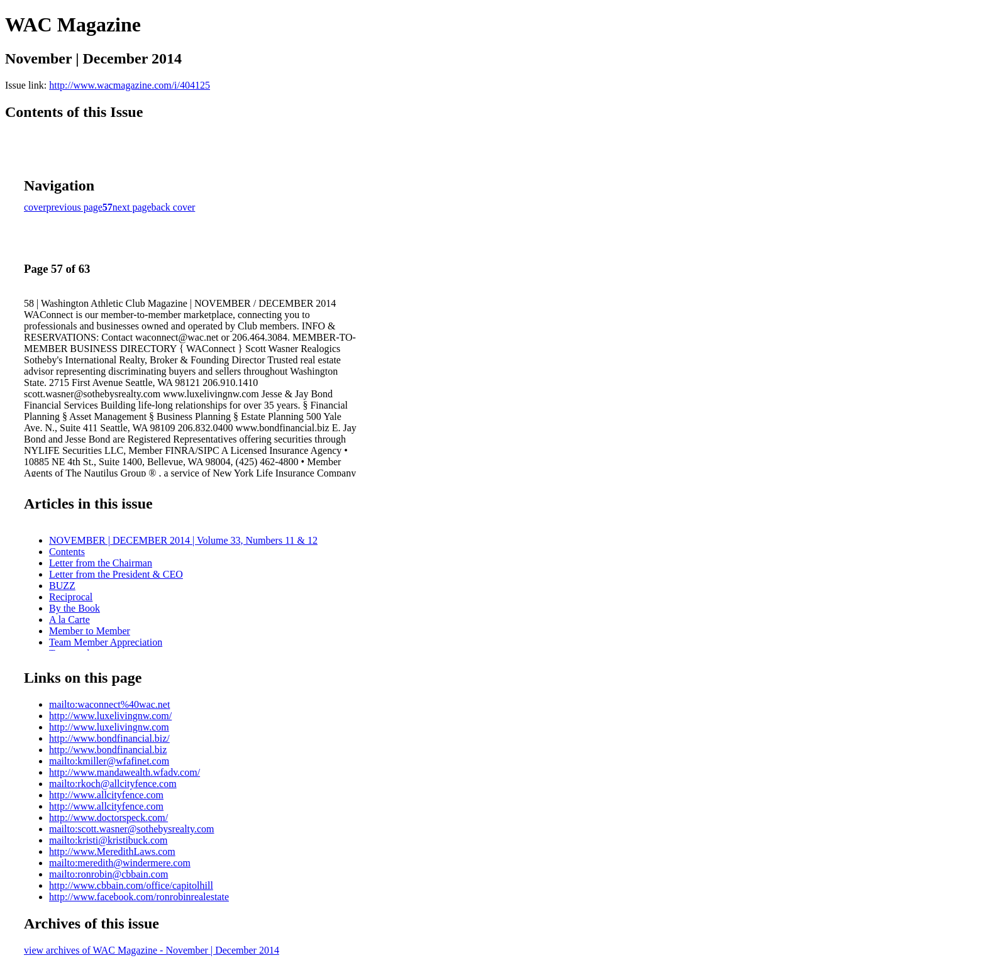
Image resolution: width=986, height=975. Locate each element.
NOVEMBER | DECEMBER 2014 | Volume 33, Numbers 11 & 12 (183, 540)
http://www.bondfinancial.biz (108, 749)
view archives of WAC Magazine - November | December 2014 (151, 950)
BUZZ (62, 585)
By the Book (74, 608)
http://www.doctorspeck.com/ (108, 817)
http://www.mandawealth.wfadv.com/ (124, 772)
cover (35, 207)
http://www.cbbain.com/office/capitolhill (131, 885)
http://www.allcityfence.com (106, 795)
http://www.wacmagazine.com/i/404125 (129, 85)
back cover (174, 207)
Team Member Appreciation (105, 642)
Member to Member (89, 630)
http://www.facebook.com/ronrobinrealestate (139, 896)
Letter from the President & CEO (116, 574)
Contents (67, 551)
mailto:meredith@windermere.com (120, 862)
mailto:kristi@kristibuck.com (108, 840)
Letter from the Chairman (100, 563)
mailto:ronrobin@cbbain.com (108, 874)
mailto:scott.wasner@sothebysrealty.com (131, 829)
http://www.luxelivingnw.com (109, 727)
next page (132, 207)
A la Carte (69, 619)
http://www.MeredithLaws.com (112, 851)
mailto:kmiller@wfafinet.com (109, 761)
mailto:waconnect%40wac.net (109, 704)
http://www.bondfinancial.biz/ (109, 738)
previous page (74, 207)
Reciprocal (70, 597)
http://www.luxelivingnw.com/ (110, 715)
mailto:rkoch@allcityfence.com (113, 783)
